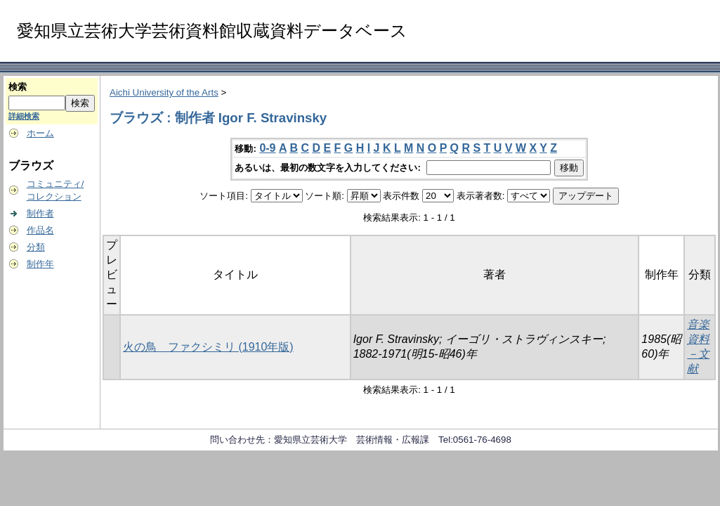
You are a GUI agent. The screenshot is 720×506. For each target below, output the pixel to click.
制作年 (40, 264)
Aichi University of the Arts (164, 92)
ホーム (40, 133)
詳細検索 (23, 116)
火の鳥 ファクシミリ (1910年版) (208, 347)
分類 (36, 247)
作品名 (40, 230)
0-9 (267, 148)
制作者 (40, 213)
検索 (17, 87)
